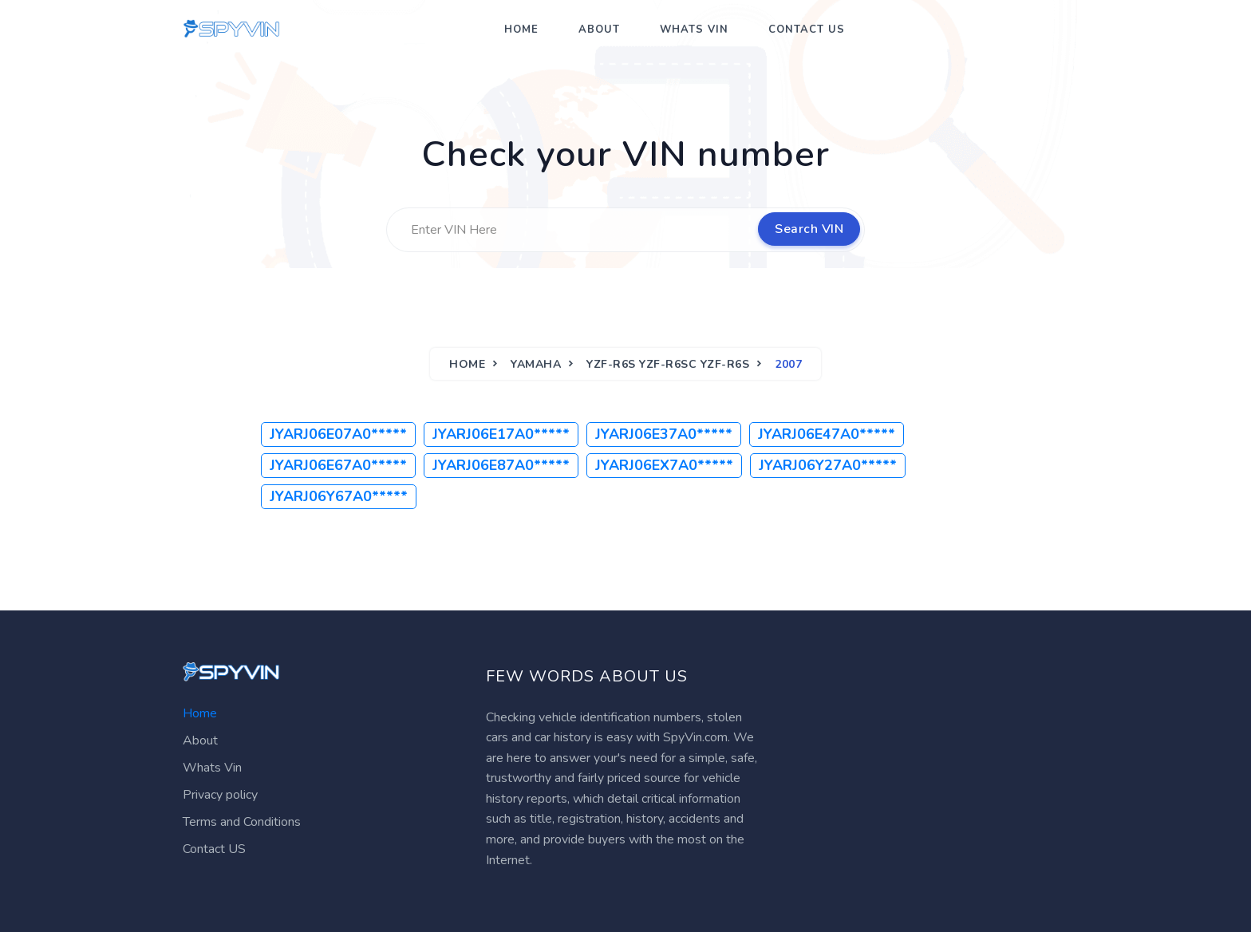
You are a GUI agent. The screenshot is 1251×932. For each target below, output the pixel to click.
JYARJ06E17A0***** (501, 434)
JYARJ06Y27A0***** (828, 465)
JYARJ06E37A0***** (663, 434)
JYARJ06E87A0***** (501, 465)
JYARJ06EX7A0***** (664, 465)
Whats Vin (694, 29)
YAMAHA (536, 364)
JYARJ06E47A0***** (826, 434)
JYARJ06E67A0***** (338, 465)
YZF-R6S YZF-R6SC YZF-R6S (667, 364)
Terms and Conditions (242, 822)
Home (521, 29)
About (599, 29)
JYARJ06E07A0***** (338, 434)
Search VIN (809, 229)
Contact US (806, 29)
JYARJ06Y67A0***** (339, 496)
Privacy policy (220, 795)
